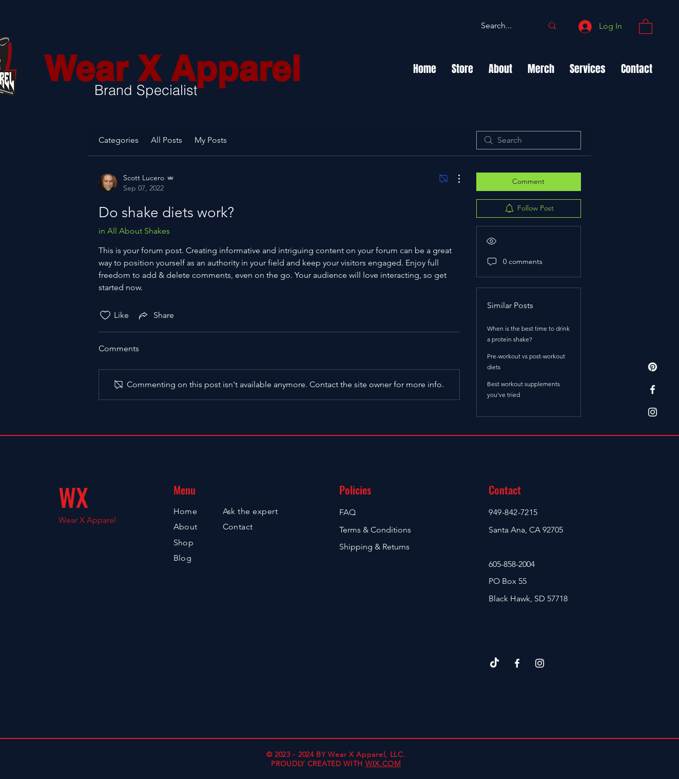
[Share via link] (155, 315)
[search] (528, 140)
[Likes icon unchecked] (105, 315)
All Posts (166, 140)
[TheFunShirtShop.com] (652, 367)
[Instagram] (652, 412)
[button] (645, 26)
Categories (119, 140)
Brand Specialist (146, 90)
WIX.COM (383, 763)
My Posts (211, 140)
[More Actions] (454, 179)
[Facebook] (652, 389)
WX (73, 497)
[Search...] (504, 25)
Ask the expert (250, 511)
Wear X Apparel (172, 68)
